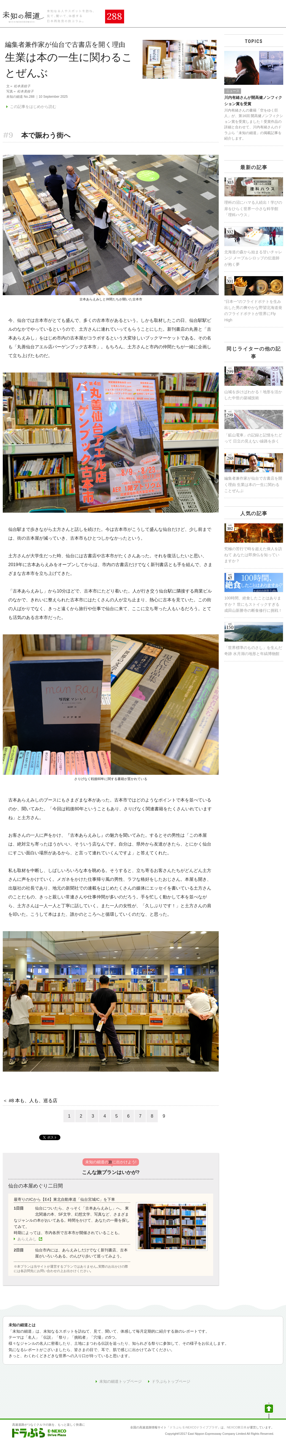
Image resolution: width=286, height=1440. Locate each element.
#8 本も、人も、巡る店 (33, 1100)
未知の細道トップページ (120, 1381)
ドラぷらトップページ (171, 1381)
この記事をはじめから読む (33, 106)
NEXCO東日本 (237, 1427)
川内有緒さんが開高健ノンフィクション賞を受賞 (253, 100)
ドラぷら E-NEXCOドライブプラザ (194, 1427)
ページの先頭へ (269, 1411)
